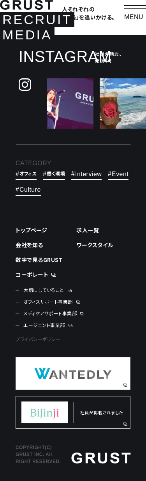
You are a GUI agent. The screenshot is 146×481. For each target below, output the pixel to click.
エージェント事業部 (44, 325)
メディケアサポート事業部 (50, 313)
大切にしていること (43, 290)
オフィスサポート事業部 (48, 301)
